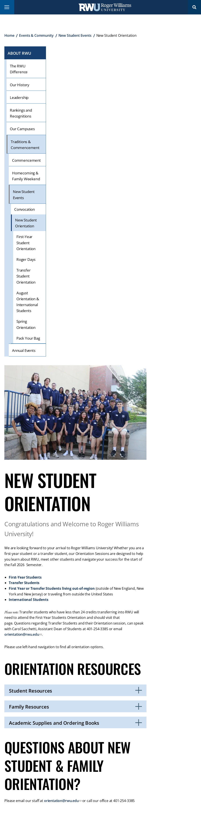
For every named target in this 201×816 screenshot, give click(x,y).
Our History (19, 84)
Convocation (24, 209)
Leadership (19, 97)
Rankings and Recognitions (21, 113)
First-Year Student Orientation (25, 242)
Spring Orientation (25, 324)
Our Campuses (22, 128)
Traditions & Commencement (25, 144)
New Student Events (75, 35)
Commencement (26, 160)
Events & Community (36, 35)
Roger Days (25, 259)
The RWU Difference (19, 68)
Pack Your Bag (28, 338)
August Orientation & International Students (27, 301)
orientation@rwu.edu (21, 634)
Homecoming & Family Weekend (26, 175)
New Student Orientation (26, 223)
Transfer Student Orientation (25, 276)
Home (9, 35)
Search (194, 7)
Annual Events (23, 350)
